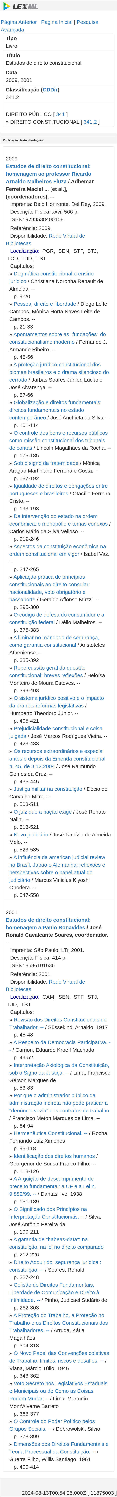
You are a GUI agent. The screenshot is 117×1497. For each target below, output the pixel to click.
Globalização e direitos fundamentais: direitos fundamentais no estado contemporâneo (55, 410)
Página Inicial (56, 22)
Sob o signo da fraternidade (46, 463)
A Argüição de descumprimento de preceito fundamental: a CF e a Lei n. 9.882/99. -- (52, 1186)
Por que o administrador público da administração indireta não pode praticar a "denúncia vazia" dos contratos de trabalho (59, 1102)
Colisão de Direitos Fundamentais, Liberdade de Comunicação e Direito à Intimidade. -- (54, 1292)
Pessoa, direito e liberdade (45, 304)
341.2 (90, 122)
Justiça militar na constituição (48, 789)
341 (60, 114)
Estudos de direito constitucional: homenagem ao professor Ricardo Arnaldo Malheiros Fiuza (48, 173)
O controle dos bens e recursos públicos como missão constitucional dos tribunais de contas (58, 440)
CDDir (50, 90)
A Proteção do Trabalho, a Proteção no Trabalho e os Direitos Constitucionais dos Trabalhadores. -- (58, 1322)
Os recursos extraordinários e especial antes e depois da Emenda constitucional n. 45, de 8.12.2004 (57, 758)
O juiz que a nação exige (43, 812)
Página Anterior (19, 22)
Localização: (25, 251)
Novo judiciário (31, 834)
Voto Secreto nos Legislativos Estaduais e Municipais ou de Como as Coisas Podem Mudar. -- (58, 1390)
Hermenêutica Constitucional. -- (50, 1133)
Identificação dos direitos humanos (54, 1156)
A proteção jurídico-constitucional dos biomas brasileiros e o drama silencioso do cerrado (59, 372)
